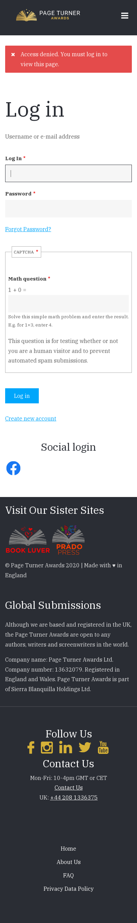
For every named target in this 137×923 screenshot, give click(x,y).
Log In (13, 158)
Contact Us (69, 787)
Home (68, 848)
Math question (27, 278)
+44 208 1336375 (74, 797)
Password (18, 193)
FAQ (68, 875)
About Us (69, 862)
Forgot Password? (28, 229)
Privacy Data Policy (69, 888)
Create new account (30, 418)
